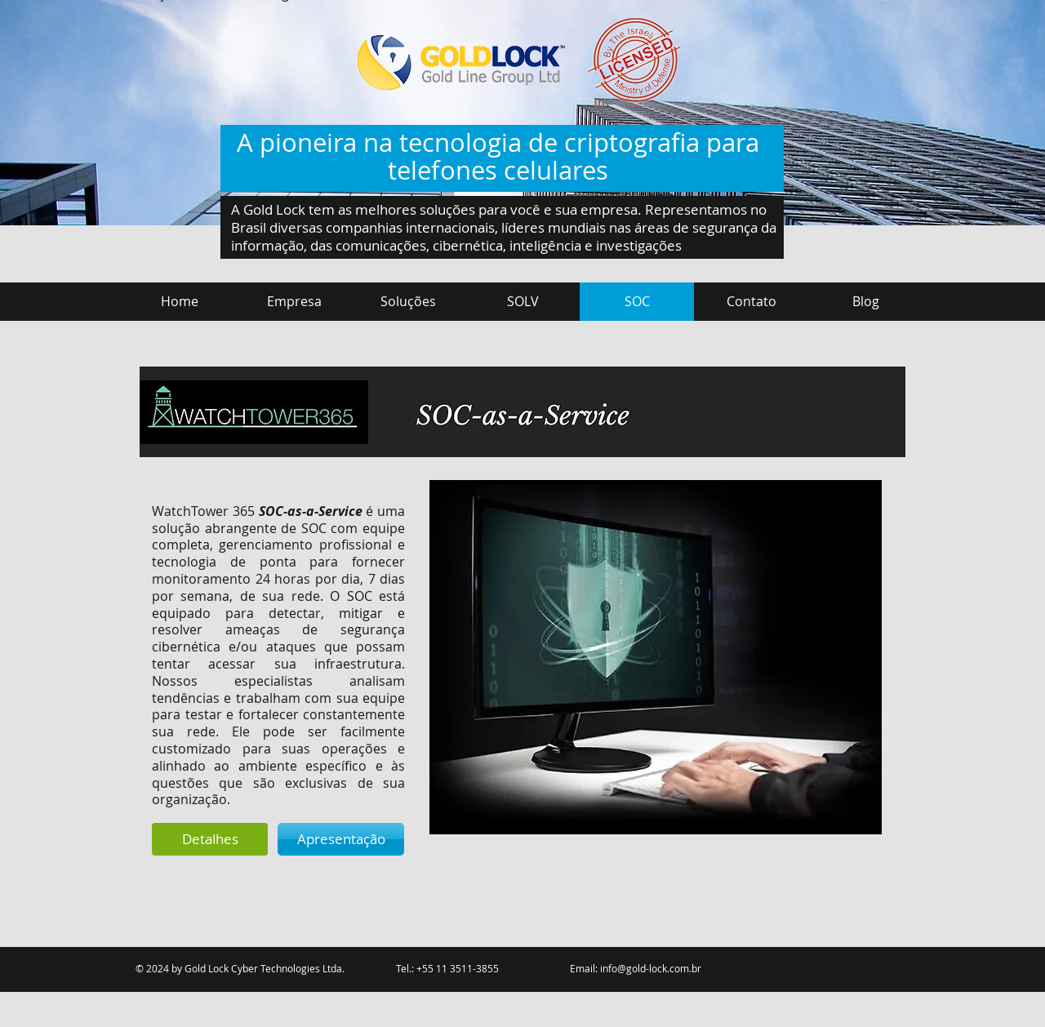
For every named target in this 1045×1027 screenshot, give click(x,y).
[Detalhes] (210, 839)
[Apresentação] (341, 839)
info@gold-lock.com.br (650, 968)
